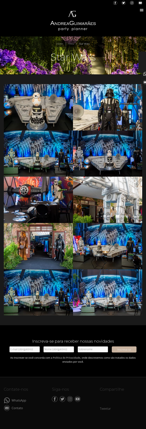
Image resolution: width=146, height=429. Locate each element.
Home (59, 43)
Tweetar (105, 408)
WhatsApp (19, 400)
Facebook (115, 3)
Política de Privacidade (66, 357)
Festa (71, 43)
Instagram (132, 3)
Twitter (123, 3)
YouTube (140, 3)
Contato (17, 408)
